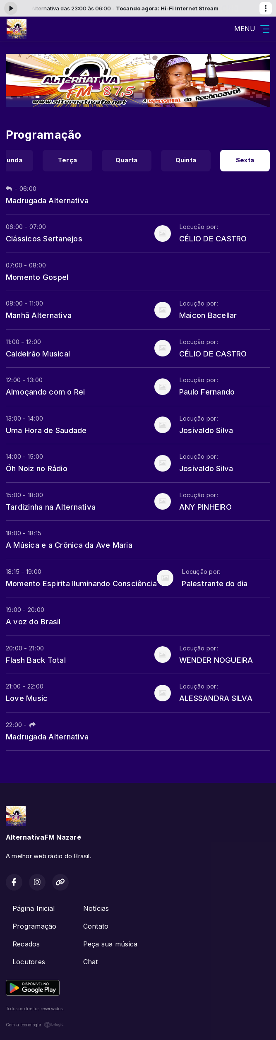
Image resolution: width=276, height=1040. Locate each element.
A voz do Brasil (33, 621)
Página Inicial (33, 908)
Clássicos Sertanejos (44, 238)
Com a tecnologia (35, 1025)
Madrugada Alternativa (47, 200)
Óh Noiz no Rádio (36, 468)
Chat (90, 962)
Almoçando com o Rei (45, 391)
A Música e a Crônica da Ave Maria (69, 544)
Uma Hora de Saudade (46, 430)
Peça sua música (110, 944)
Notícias (96, 908)
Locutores (28, 962)
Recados (26, 944)
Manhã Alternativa (39, 315)
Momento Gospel (37, 277)
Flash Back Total (36, 659)
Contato (96, 926)
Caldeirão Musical (38, 353)
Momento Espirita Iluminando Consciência (81, 583)
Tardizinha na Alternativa (51, 506)
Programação (34, 926)
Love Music (27, 698)
